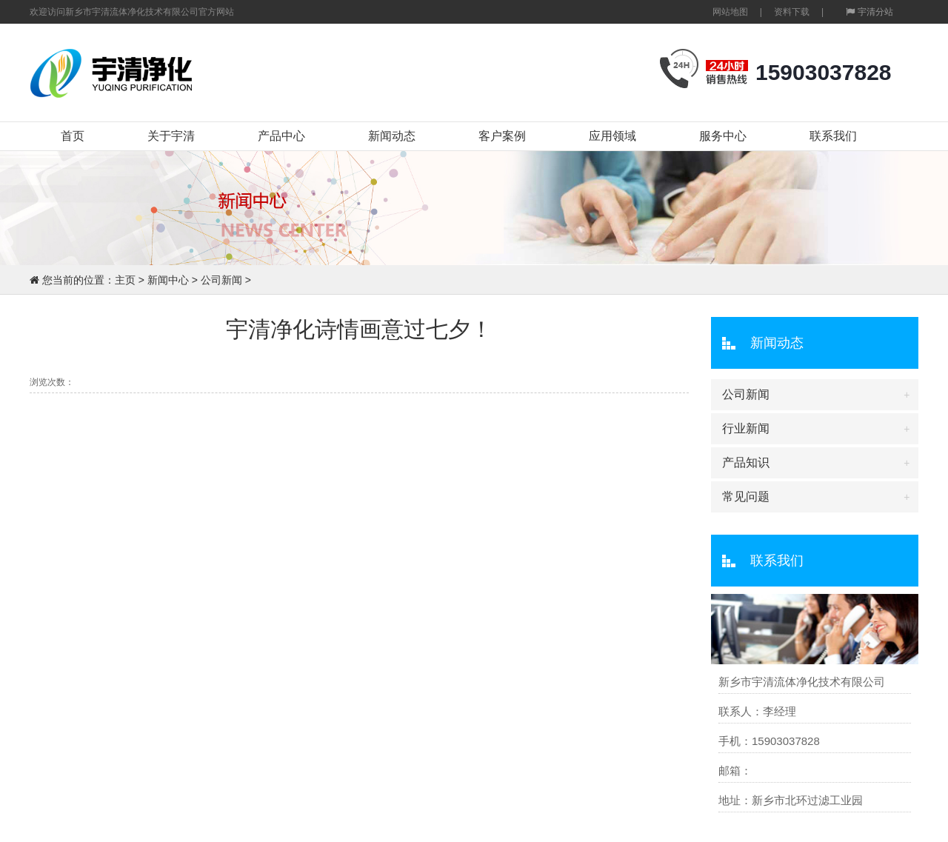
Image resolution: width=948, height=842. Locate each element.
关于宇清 (171, 136)
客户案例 (502, 136)
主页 (125, 280)
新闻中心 (168, 280)
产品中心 (281, 136)
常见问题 (746, 496)
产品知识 (746, 462)
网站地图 (730, 12)
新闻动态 (391, 136)
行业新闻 (746, 428)
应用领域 (612, 136)
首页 (72, 136)
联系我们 (833, 136)
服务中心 (723, 136)
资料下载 (792, 12)
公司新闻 (221, 280)
